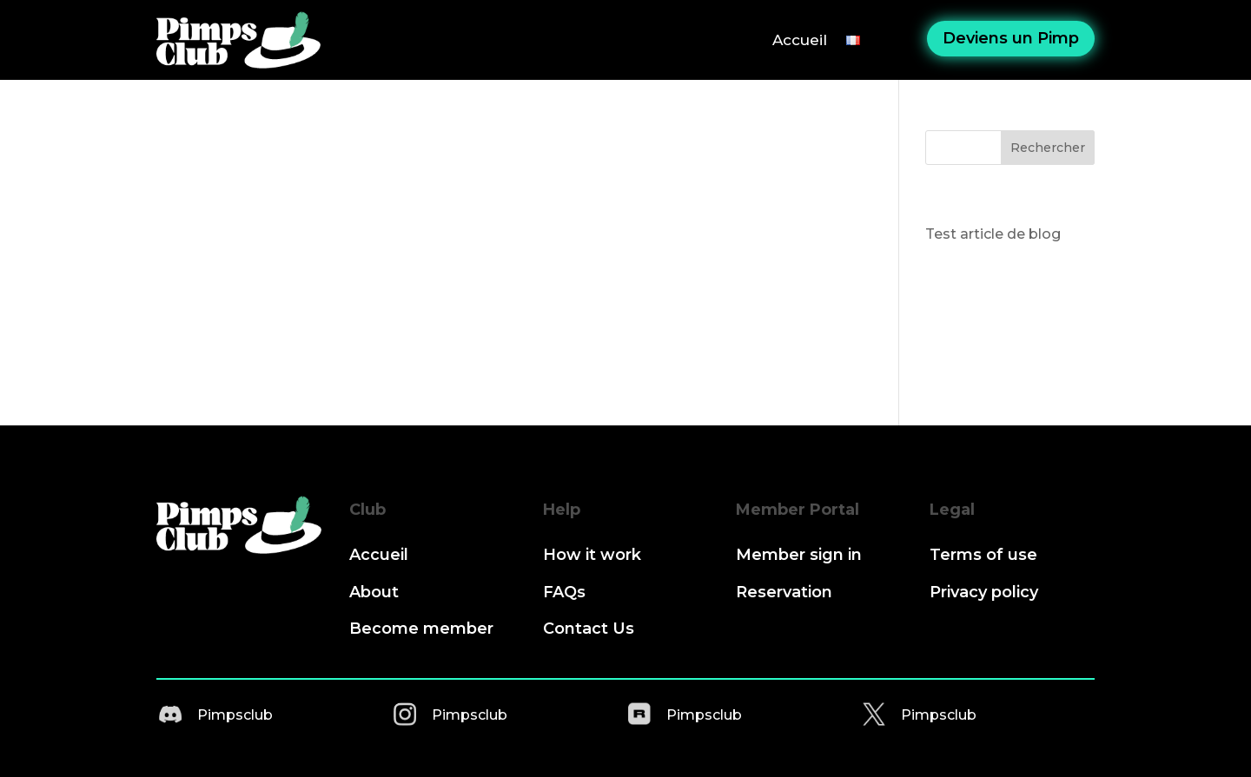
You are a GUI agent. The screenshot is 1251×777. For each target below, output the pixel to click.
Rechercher (1047, 147)
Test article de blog (993, 234)
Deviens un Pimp (1011, 38)
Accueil (799, 40)
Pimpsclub (235, 715)
